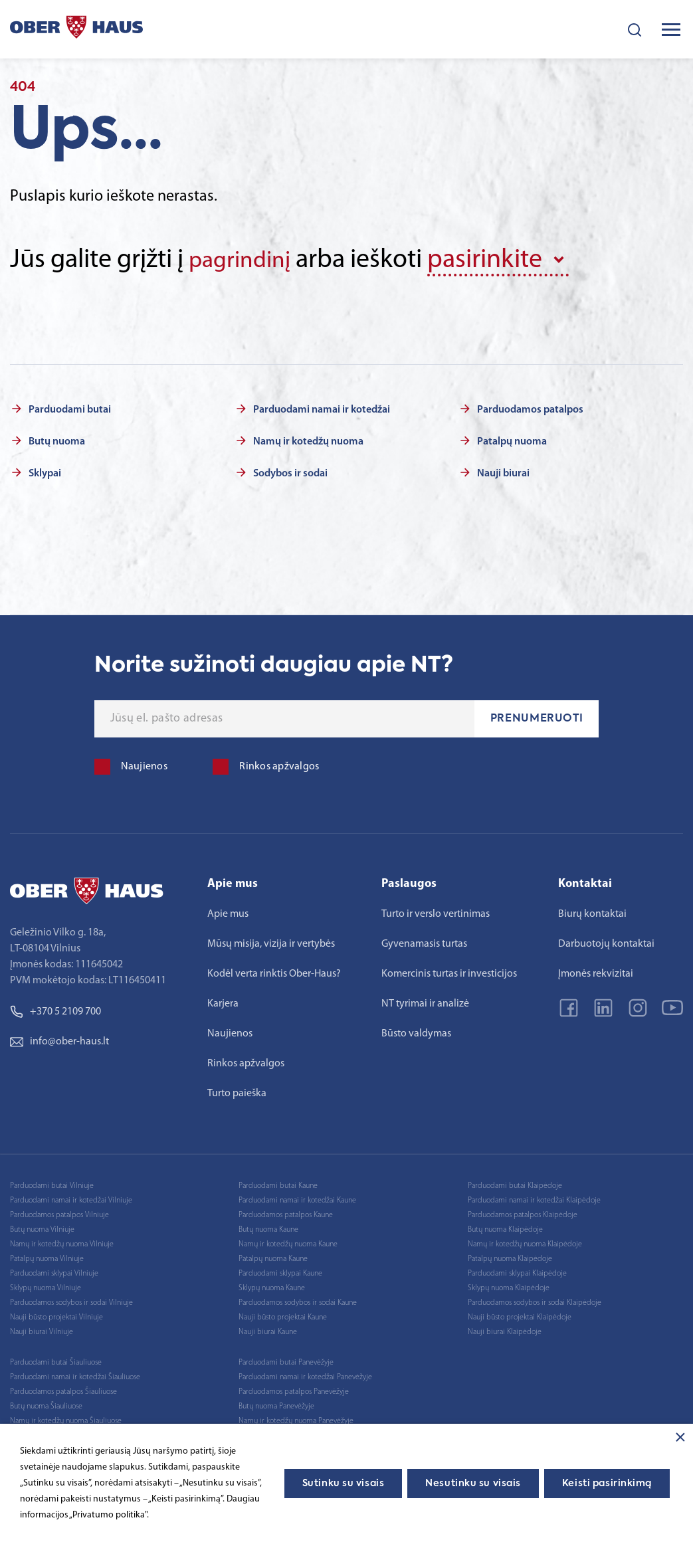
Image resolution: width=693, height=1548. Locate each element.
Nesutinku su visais (473, 1483)
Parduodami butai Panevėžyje (286, 1360)
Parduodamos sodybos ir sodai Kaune (298, 1300)
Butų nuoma (57, 439)
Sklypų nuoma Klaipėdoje (508, 1286)
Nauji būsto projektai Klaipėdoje (519, 1315)
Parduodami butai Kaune (278, 1183)
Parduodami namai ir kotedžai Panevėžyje (305, 1375)
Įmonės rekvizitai (595, 971)
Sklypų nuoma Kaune (272, 1286)
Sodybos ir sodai (290, 471)
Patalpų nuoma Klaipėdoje (510, 1256)
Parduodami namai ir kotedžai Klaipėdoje (534, 1198)
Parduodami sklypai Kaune (280, 1271)
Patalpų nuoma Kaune (273, 1256)
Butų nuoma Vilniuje (42, 1227)
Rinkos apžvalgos (245, 1061)
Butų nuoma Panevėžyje (276, 1404)
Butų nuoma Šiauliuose (46, 1404)
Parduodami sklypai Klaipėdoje (517, 1271)
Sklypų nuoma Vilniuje (45, 1286)
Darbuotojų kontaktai (606, 941)
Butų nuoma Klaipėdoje (505, 1227)
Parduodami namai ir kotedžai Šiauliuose (75, 1375)
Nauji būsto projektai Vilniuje (56, 1315)
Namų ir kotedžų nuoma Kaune (288, 1242)
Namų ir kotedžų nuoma (308, 439)
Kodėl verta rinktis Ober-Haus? (274, 971)
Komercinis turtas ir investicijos (449, 971)
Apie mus (227, 911)
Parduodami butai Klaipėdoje (515, 1183)
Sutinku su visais (343, 1483)
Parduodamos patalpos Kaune (286, 1212)
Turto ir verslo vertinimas (435, 911)
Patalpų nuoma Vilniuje (47, 1256)
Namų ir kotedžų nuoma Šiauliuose (66, 1418)
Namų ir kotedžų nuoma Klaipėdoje (525, 1242)
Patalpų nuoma (512, 439)
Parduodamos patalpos (530, 407)
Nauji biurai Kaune (268, 1329)
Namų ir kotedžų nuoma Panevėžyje (296, 1418)
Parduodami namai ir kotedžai (321, 407)
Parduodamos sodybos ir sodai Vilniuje (71, 1300)
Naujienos (229, 1031)
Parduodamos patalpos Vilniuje (59, 1212)
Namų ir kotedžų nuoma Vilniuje (62, 1242)
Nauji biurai (503, 471)
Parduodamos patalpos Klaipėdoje (522, 1212)
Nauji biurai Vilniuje (41, 1329)
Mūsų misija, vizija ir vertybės (271, 941)
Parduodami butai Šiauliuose (56, 1360)
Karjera (223, 1001)
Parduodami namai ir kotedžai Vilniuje (71, 1198)
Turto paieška (236, 1091)
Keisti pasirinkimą (607, 1483)
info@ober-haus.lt (59, 1039)
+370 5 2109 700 (55, 1009)
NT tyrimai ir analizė (425, 1001)
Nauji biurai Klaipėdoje (505, 1329)
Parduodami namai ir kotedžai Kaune (297, 1198)
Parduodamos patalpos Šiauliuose (63, 1389)
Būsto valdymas (416, 1031)
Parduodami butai (70, 407)
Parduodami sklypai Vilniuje (54, 1271)
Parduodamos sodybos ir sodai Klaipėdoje (534, 1300)
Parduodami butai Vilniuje (52, 1183)
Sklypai (45, 471)
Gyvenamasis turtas (424, 941)
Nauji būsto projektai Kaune (283, 1315)
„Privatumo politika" (108, 1515)
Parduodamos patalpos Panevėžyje (294, 1389)
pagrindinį (245, 260)
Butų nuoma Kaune (268, 1227)
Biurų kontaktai (592, 911)
